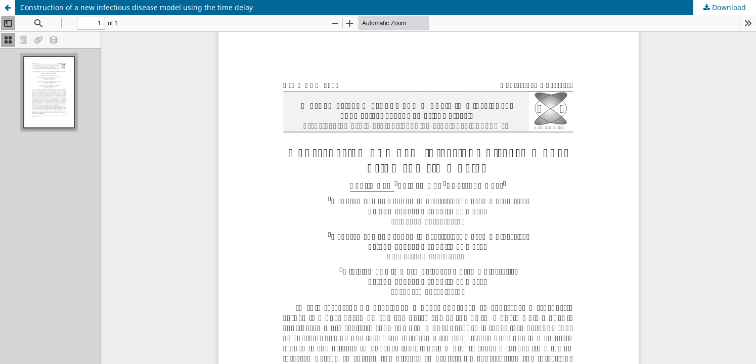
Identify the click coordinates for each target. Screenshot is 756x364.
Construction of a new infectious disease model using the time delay (136, 7)
